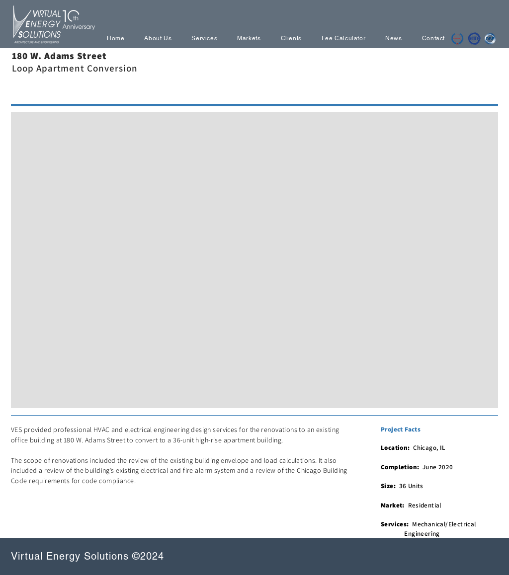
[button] (254, 260)
